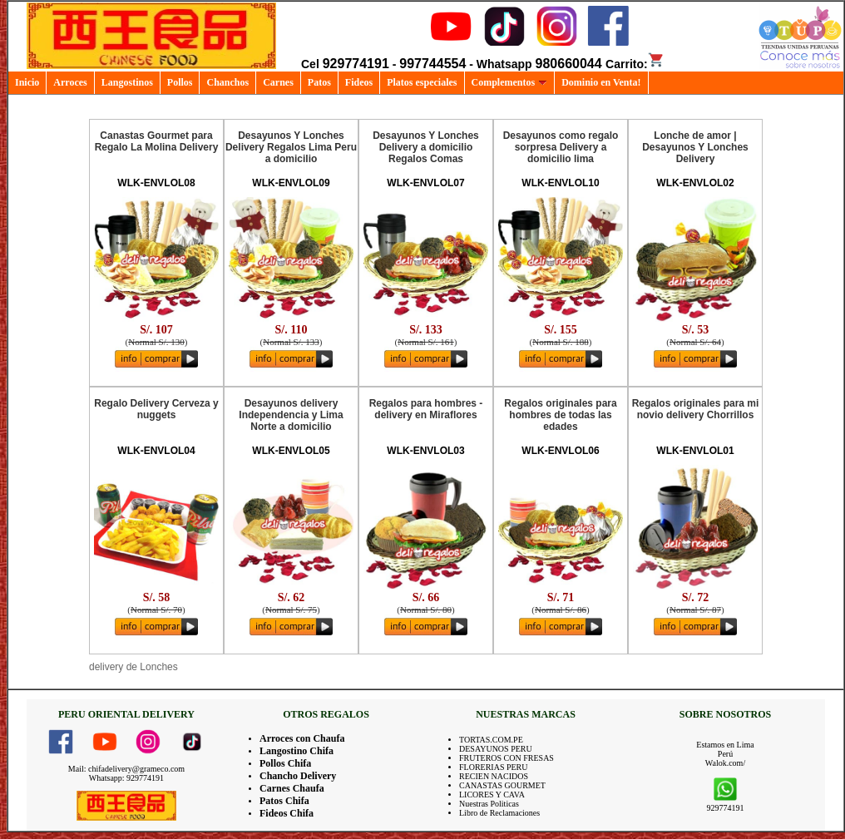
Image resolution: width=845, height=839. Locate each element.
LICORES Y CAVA (492, 794)
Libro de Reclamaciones (499, 812)
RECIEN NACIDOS (493, 776)
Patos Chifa (284, 801)
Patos (319, 82)
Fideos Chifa (286, 813)
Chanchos (227, 82)
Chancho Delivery (297, 776)
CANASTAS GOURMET (502, 785)
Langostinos (127, 82)
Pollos (180, 82)
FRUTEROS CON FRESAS (506, 758)
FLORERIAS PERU (493, 767)
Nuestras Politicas (489, 803)
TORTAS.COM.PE (491, 739)
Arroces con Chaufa (301, 738)
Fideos (359, 82)
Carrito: (635, 64)
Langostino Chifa (296, 751)
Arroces (69, 82)
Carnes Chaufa (291, 788)
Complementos (510, 82)
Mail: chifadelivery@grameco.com (126, 768)
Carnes (278, 82)
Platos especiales (422, 82)
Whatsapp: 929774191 (126, 777)
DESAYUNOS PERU (495, 748)
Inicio (27, 82)
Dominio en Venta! (600, 82)
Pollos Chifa (285, 763)
